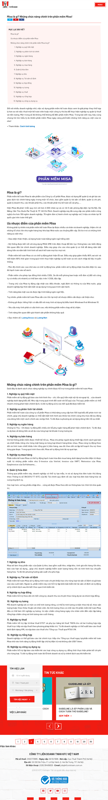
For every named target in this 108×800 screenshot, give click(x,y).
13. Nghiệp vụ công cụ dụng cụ (25, 101)
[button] (50, 726)
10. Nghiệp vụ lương (21, 87)
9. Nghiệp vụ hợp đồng (22, 83)
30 (91, 741)
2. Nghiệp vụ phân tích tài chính (26, 51)
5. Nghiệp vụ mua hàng (23, 65)
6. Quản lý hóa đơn (21, 69)
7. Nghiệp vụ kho (20, 74)
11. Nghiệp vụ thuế (21, 92)
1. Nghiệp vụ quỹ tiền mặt (24, 47)
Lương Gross (28, 317)
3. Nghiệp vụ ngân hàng (23, 56)
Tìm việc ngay (22, 699)
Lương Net (42, 317)
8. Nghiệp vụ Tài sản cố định (25, 78)
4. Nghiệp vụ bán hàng (23, 60)
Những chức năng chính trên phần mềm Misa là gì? (30, 43)
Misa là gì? (15, 34)
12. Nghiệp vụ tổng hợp (23, 96)
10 (78, 741)
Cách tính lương (27, 126)
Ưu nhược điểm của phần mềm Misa (24, 38)
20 (84, 741)
